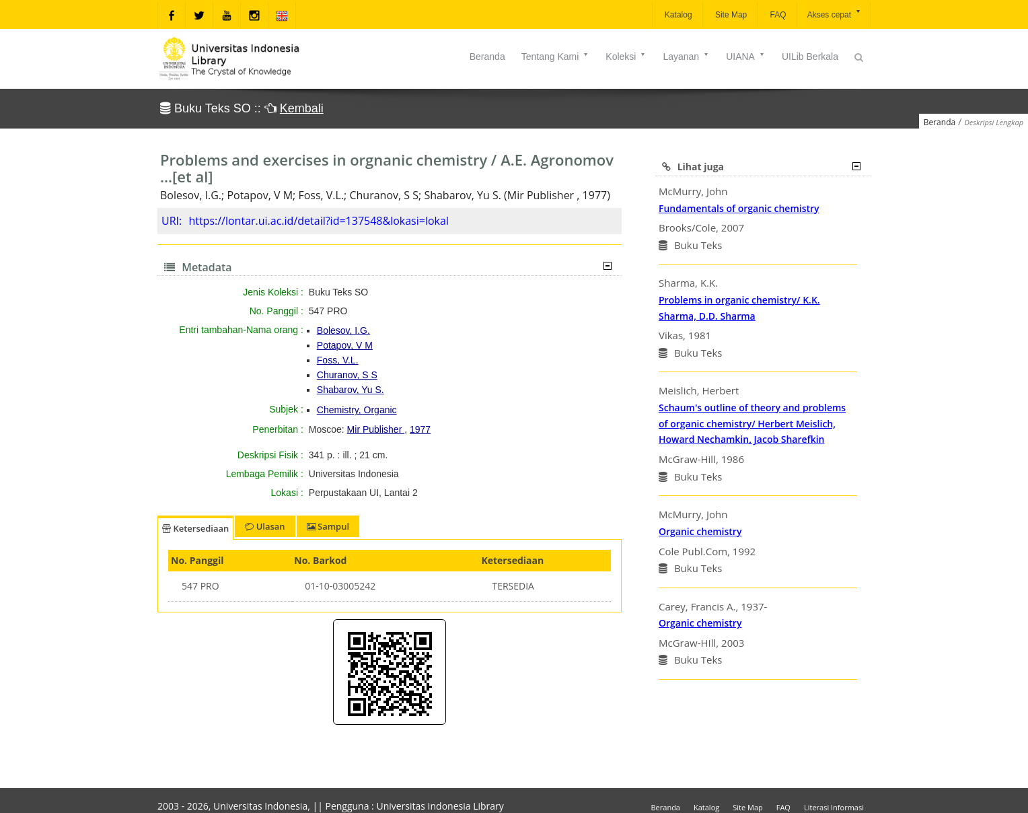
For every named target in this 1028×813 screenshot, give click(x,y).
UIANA (746, 56)
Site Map (730, 15)
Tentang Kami (555, 56)
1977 (420, 429)
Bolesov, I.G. (343, 330)
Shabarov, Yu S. (350, 389)
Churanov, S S (347, 374)
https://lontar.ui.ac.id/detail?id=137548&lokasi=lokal (318, 220)
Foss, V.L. (338, 360)
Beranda (487, 56)
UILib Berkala (810, 56)
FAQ (777, 15)
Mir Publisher (376, 429)
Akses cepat (834, 14)
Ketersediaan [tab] (195, 528)
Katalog (677, 15)
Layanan (686, 56)
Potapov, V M (345, 345)
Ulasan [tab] (265, 526)
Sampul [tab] (328, 526)
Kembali (302, 108)
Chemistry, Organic (357, 409)
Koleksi (626, 56)
